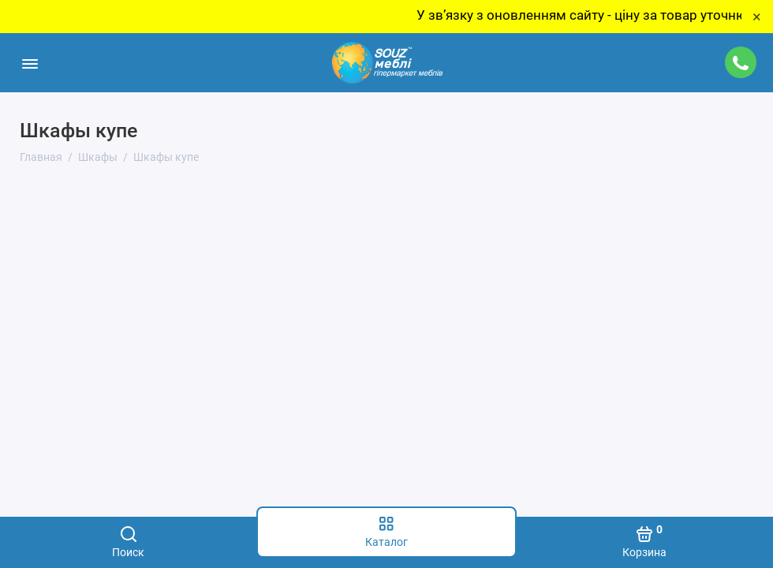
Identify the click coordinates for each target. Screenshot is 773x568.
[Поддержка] (740, 62)
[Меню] (29, 62)
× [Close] (756, 16)
